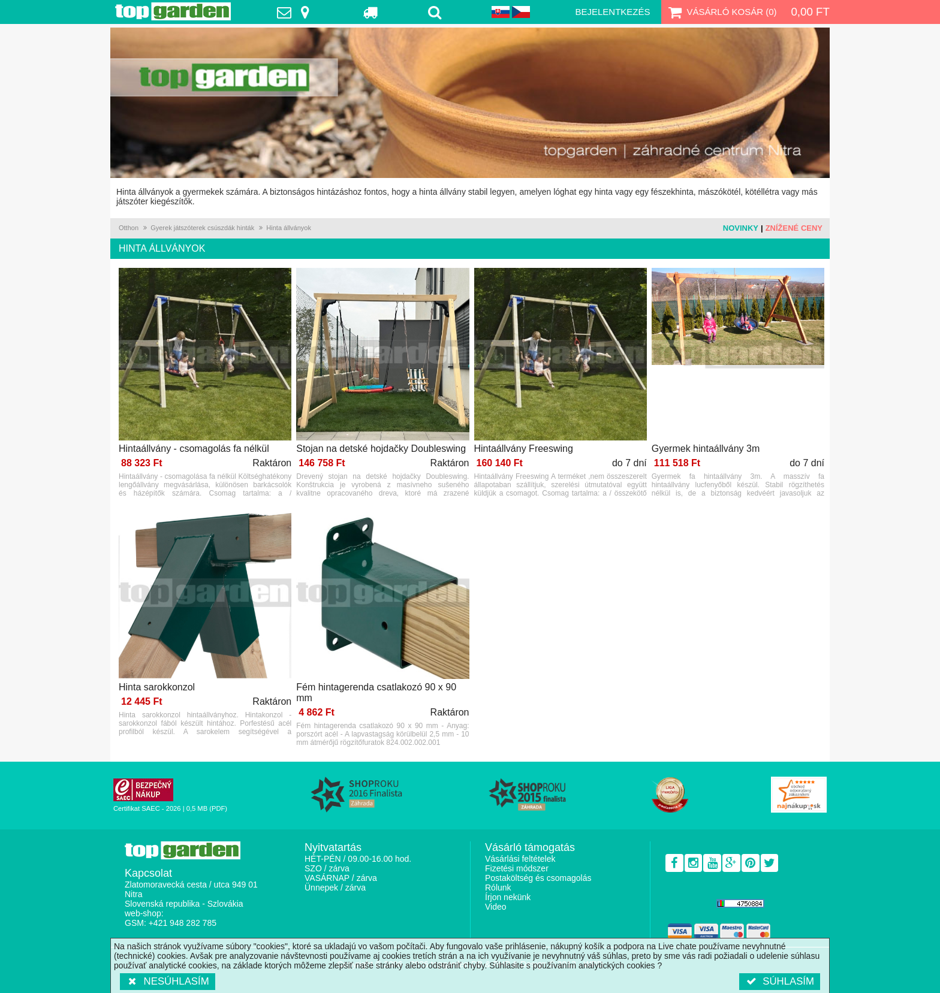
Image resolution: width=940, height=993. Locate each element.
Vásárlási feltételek (520, 859)
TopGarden (173, 11)
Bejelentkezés (612, 12)
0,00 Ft (810, 11)
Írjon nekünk (508, 897)
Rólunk (498, 887)
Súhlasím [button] (779, 981)
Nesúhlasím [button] (167, 981)
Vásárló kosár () (721, 12)
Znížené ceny (794, 228)
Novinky (740, 228)
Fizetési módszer (517, 868)
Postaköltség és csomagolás (538, 878)
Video (496, 906)
